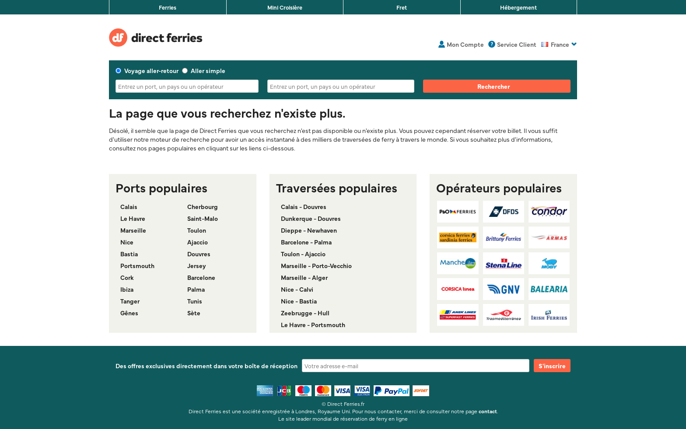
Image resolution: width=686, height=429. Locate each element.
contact (488, 411)
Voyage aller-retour (147, 70)
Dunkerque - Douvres (311, 218)
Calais (128, 206)
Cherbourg (202, 206)
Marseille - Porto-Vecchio (316, 265)
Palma (196, 289)
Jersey (196, 265)
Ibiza (126, 289)
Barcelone (201, 277)
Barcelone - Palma (306, 241)
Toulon (196, 230)
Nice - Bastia (299, 300)
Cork (127, 277)
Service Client (516, 44)
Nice (126, 241)
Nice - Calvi (297, 289)
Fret (401, 7)
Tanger (130, 300)
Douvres (198, 253)
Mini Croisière (284, 7)
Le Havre (132, 218)
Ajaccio (197, 241)
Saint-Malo (202, 218)
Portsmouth (137, 265)
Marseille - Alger (304, 277)
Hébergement (518, 7)
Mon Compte (465, 44)
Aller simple (203, 70)
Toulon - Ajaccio (303, 253)
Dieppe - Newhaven (309, 230)
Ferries (167, 7)
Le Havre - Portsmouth (313, 324)
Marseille (133, 230)
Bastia (129, 253)
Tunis (194, 300)
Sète (193, 312)
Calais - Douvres (303, 206)
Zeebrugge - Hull (305, 312)
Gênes (129, 312)
